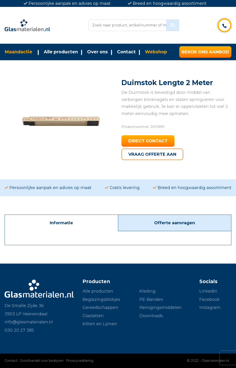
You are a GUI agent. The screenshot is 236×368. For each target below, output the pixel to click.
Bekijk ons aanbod (205, 52)
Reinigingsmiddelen (160, 307)
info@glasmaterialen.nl (29, 322)
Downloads (151, 315)
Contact (126, 52)
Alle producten (61, 52)
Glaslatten (93, 315)
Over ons (97, 52)
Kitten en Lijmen (100, 323)
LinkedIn (208, 291)
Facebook (209, 299)
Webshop (156, 52)
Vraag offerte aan (152, 154)
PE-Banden (151, 299)
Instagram (210, 307)
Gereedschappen (100, 307)
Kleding (147, 291)
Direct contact (148, 141)
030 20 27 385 (19, 330)
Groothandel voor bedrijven (42, 361)
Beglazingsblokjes (101, 299)
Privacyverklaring (79, 361)
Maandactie (18, 52)
